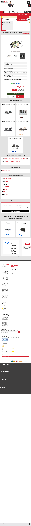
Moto (7, 12)
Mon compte (3, 387)
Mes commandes (3, 389)
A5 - (24, 205)
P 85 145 (6, 188)
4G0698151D (18, 161)
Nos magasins (4, 367)
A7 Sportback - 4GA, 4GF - (23, 207)
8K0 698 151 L (25, 158)
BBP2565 (8, 184)
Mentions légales (4, 384)
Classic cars (17, 12)
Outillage (13, 12)
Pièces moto (2, 375)
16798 (11, 192)
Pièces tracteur (2, 376)
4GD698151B (13, 162)
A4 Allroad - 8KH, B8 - (11, 205)
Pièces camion (2, 374)
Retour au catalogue (25, 33)
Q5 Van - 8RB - (9, 208)
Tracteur (10, 12)
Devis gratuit (25, 12)
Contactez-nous (4, 368)
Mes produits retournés (4, 390)
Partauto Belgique (4, 309)
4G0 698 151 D (15, 158)
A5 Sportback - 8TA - (13, 206)
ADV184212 (13, 183)
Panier (29, 5)
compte (29, 3)
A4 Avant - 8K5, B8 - (19, 205)
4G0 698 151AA (9, 160)
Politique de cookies (5, 382)
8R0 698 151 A (6, 158)
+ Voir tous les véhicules (15, 211)
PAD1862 (5, 178)
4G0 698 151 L (4, 160)
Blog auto (3, 369)
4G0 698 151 (11, 158)
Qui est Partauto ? (5, 366)
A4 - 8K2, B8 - (5, 205)
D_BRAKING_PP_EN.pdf (6, 170)
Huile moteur (25, 16)
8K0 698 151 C (20, 158)
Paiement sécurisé (5, 383)
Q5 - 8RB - (4, 208)
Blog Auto (28, 12)
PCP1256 (5, 189)
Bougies (19, 16)
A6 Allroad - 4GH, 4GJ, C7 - (7, 207)
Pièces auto (2, 373)
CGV (2, 385)
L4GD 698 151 (13, 161)
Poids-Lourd (4, 12)
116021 (8, 192)
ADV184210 (8, 183)
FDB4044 (6, 194)
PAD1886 (9, 178)
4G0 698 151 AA (8, 161)
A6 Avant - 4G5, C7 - (15, 207)
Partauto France (4, 306)
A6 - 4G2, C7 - (20, 206)
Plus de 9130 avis (6, 356)
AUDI (3, 204)
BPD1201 (6, 181)
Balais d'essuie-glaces (22, 19)
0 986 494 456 (7, 186)
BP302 (4, 191)
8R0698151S (14, 160)
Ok (29, 523)
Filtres (26, 14)
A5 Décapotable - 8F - (6, 206)
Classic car (20, 12)
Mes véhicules (2, 391)
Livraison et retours (5, 381)
